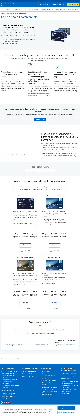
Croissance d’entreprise (29, 374)
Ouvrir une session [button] (73, 4)
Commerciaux (16, 1)
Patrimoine (23, 1)
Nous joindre (57, 4)
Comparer (27, 250)
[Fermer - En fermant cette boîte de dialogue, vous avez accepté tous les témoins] (77, 410)
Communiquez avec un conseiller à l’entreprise (48, 374)
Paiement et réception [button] (34, 9)
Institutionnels (30, 1)
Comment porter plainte (49, 380)
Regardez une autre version (23, 154)
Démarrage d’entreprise (29, 371)
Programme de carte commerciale (19, 13)
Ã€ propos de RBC (39, 1)
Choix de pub (75, 1)
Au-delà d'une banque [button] (73, 9)
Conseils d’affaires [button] (60, 9)
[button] (44, 4)
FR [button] (63, 4)
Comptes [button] (8, 9)
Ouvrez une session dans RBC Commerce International (69, 391)
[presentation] (18, 143)
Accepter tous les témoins (66, 408)
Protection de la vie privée (69, 376)
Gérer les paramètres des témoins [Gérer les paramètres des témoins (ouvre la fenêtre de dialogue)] (66, 412)
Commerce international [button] (47, 9)
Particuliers (3, 1)
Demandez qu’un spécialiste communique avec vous (40, 170)
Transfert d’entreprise (28, 376)
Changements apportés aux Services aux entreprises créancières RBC (50, 392)
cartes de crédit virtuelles (70, 157)
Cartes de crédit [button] (16, 9)
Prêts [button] (25, 9)
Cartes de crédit (9, 13)
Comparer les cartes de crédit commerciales (41, 345)
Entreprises (9, 1)
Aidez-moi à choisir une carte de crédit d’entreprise (15, 345)
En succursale (46, 378)
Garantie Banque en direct (69, 373)
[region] (40, 410)
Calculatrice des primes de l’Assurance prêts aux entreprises (9, 381)
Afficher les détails (23, 245)
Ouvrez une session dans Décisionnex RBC (65, 345)
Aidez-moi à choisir (40, 119)
